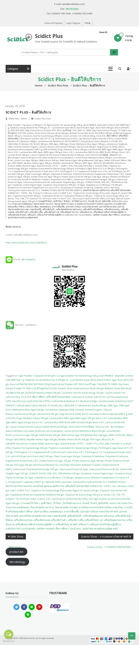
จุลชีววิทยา (57, 201)
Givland (17, 146)
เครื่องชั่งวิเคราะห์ (51, 212)
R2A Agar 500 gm (100, 176)
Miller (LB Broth (112, 160)
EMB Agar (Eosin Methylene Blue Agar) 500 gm (83, 144)
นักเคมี (91, 201)
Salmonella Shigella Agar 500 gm (67, 182)
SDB (103, 182)
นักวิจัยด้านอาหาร (79, 201)
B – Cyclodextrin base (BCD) (62, 127)
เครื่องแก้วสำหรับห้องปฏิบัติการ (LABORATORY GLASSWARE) (64, 214)
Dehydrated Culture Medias (94, 141)
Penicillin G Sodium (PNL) (95, 165)
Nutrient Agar (29, 165)
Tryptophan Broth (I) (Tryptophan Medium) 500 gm (67, 195)
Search (103, 32)
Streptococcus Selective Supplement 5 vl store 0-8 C (33, 187)
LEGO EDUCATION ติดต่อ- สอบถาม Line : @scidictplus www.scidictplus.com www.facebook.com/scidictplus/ (65, 156)
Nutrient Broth (44, 165)
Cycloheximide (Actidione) (51, 141)
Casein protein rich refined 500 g (79, 135)
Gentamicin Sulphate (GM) (59, 409)
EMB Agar (53, 144)
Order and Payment (53, 23)
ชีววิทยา (67, 201)
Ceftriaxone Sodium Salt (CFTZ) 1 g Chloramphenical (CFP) (48, 138)
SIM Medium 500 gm (69, 473)
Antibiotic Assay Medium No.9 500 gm (28, 127)
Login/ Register (73, 23)
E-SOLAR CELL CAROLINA (61, 405)
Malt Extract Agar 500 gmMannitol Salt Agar (82, 160)
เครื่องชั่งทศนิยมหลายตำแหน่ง (69, 209)
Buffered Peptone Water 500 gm (42, 392)
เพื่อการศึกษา (114, 214)
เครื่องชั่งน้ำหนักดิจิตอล (93, 209)
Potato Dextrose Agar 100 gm (55, 460)
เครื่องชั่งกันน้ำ (48, 209)
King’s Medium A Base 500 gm (72, 149)
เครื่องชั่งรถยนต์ (42, 520)
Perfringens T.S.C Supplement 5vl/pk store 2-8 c (84, 171)
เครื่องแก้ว (31, 214)
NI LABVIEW (108, 163)
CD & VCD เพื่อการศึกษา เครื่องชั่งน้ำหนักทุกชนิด (45, 397)
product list (16, 551)
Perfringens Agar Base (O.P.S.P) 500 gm (95, 168)
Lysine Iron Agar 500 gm (26, 160)
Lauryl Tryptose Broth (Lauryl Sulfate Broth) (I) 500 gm (57, 154)
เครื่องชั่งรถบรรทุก (112, 209)
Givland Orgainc (30, 146)
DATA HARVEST (72, 141)
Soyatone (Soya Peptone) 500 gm (59, 184)
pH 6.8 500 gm (116, 171)
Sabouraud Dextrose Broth (36, 182)
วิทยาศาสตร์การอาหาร (43, 204)
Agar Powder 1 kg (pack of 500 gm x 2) (27, 125)
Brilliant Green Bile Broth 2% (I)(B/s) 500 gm (91, 133)
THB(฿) (87, 23)
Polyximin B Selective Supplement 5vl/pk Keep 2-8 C (98, 174)
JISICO (121, 146)
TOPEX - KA (26, 193)
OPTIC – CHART (60, 165)
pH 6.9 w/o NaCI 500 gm (40, 456)
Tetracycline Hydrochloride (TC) (24, 190)
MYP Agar (88, 163)
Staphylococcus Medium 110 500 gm (104, 184)
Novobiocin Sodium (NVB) (30, 443)
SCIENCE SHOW (92, 182)
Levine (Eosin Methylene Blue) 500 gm (93, 157)
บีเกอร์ (98, 201)
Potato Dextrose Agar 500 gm (45, 176)
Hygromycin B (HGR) (107, 146)
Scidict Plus (49, 36)
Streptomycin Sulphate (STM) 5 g (76, 187)
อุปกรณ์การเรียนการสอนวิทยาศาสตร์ (82, 206)
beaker (30, 133)
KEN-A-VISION (50, 149)
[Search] (114, 52)
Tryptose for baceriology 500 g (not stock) (87, 494)
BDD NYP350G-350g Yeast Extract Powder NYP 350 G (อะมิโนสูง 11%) (44, 130)
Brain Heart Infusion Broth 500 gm (52, 133)
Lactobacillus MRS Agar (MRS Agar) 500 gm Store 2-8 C (47, 152)
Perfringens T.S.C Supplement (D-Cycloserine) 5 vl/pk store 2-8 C (49, 452)
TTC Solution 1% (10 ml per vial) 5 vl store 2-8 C (48, 198)
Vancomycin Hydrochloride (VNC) (88, 198)
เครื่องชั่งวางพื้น (36, 212)
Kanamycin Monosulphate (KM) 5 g (25, 149)
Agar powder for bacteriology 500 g (64, 125)
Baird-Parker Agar (86, 127)
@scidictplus (72, 8)
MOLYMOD (17, 163)
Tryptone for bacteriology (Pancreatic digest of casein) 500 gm (65, 490)
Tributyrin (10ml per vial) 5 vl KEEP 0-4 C (52, 193)
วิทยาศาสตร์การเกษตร (64, 204)
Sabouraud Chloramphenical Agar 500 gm (94, 179)
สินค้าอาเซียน (32, 206)
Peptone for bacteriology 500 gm (30, 448)
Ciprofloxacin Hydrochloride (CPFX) (96, 138)
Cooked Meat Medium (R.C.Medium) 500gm (74, 401)
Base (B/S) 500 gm (105, 127)
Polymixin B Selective (61, 174)
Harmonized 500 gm (66, 146)
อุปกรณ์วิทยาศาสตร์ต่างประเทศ (35, 515)
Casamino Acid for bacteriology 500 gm (42, 135)
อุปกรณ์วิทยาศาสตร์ (107, 206)
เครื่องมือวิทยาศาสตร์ (17, 214)
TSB (22, 198)
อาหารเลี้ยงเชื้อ (58, 206)
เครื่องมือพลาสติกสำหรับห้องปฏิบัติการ (109, 212)
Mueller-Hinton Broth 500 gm (67, 163)
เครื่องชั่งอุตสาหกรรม (69, 212)
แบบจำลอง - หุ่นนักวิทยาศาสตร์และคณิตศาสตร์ (94, 528)
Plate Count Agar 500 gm (37, 174)
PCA (70, 165)
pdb (80, 165)
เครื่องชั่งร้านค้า (21, 212)
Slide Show (16, 536)
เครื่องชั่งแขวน (85, 212)
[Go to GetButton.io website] (8, 641)
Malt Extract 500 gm (49, 160)
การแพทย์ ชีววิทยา (44, 201)
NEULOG (98, 163)
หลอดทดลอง (44, 206)
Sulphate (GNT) (101, 187)
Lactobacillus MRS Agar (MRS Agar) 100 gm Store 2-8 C (78, 418)
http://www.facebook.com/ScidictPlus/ (26, 242)
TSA (17, 198)
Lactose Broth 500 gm (18, 154)
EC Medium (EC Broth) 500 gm (33, 144)
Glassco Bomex (46, 146)
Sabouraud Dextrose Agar (73, 469)
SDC (108, 182)
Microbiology (17, 562)
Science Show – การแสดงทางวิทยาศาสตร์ (105, 536)
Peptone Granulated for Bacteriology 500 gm (51, 168)
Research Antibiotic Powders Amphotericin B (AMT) (47, 179)
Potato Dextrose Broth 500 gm (76, 176)
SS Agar (81, 184)
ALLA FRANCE (89, 125)
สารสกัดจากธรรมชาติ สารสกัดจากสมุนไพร (93, 204)
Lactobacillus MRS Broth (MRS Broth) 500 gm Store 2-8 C (102, 152)
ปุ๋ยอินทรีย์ (106, 201)
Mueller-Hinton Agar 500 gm (38, 163)
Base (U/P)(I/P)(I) (18, 384)
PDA (75, 165)
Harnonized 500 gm (86, 146)
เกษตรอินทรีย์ (35, 209)
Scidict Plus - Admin (17, 118)
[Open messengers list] (8, 634)
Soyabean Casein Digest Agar (27, 184)
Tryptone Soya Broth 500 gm (26, 195)
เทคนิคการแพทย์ (100, 214)
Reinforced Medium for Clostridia (51, 464)
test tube (115, 187)
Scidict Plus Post (42, 118)
